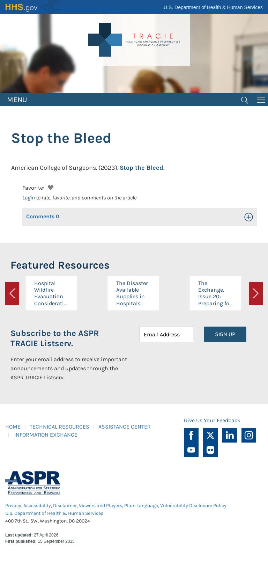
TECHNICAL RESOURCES (59, 426)
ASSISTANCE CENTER (124, 426)
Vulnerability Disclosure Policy (193, 506)
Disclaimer (65, 506)
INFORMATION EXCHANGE (45, 434)
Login (28, 197)
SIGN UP (225, 334)
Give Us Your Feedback (212, 420)
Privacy (13, 506)
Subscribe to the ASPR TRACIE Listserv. (54, 338)
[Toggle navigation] (245, 99)
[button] (49, 186)
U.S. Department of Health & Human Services (213, 7)
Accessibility (37, 506)
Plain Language (141, 506)
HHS (33, 7)
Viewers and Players (100, 506)
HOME (13, 426)
